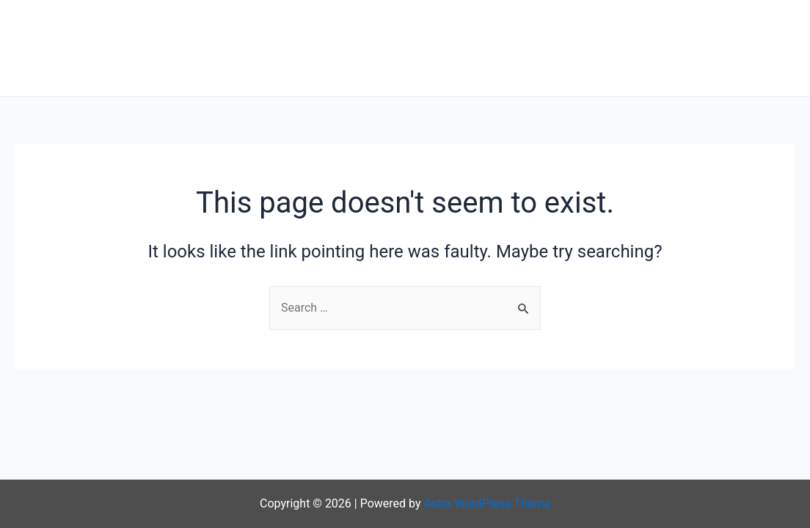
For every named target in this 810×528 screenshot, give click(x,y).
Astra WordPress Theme (487, 503)
